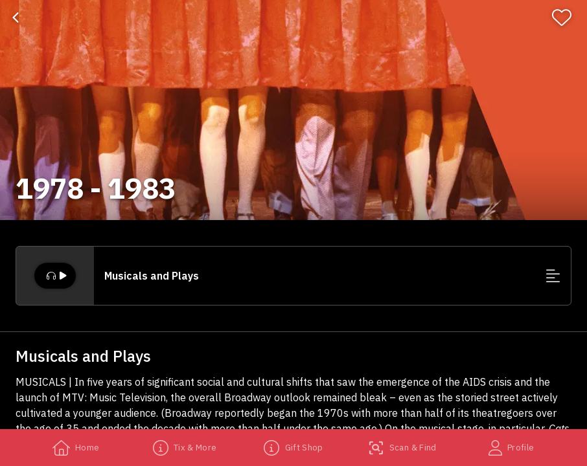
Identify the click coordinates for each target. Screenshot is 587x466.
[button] (293, 276)
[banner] (293, 110)
